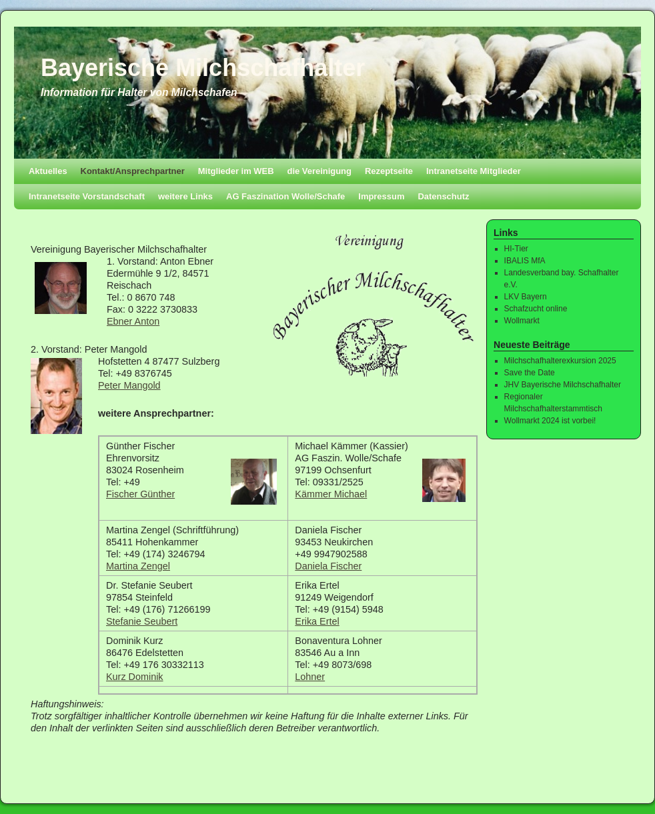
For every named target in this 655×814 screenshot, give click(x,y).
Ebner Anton (133, 321)
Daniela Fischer (328, 566)
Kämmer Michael (331, 494)
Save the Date (529, 372)
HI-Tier (516, 248)
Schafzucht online (536, 308)
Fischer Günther (140, 494)
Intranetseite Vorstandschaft (87, 196)
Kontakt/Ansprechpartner (133, 171)
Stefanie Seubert (141, 621)
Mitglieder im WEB (236, 171)
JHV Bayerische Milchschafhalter (562, 384)
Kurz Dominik (134, 676)
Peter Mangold (129, 385)
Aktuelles (48, 171)
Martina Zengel (138, 566)
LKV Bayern (525, 296)
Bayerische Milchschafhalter (203, 67)
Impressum (381, 196)
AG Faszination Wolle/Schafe (285, 196)
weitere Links (185, 196)
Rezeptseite (389, 171)
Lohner (310, 676)
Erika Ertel (317, 621)
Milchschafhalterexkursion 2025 (560, 360)
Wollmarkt (522, 320)
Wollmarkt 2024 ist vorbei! (550, 420)
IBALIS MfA (525, 260)
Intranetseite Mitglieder (473, 171)
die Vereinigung (319, 171)
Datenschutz (443, 196)
